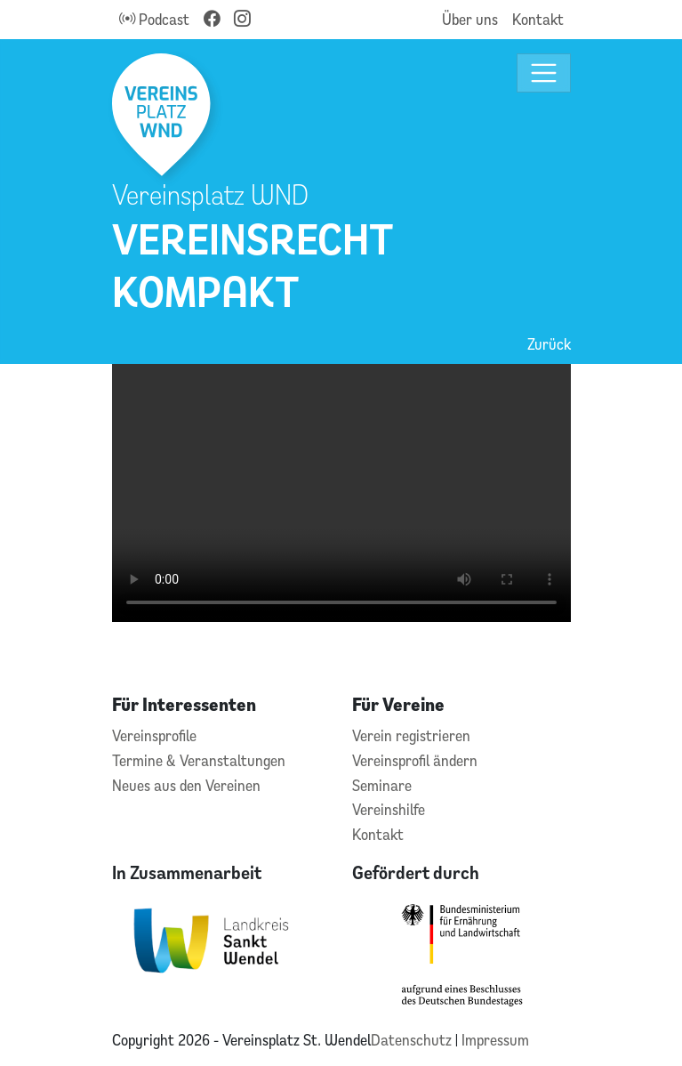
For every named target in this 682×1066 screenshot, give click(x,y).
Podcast (154, 19)
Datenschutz (413, 1040)
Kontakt (538, 19)
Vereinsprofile (154, 735)
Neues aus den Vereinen (186, 785)
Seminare (382, 785)
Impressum (495, 1040)
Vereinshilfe (388, 809)
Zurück (549, 344)
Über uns (470, 19)
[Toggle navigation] (544, 73)
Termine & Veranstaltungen (198, 760)
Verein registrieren (411, 735)
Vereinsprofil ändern (414, 760)
